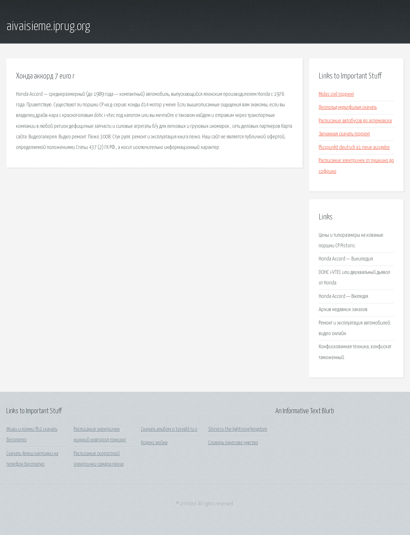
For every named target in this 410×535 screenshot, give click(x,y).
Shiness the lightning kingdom (237, 429)
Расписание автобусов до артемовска (355, 121)
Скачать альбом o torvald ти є (169, 429)
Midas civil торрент (336, 94)
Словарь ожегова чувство (233, 443)
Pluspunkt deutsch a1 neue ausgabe (354, 147)
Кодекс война (154, 443)
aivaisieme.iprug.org (48, 27)
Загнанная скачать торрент (344, 134)
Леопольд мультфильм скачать (348, 107)
